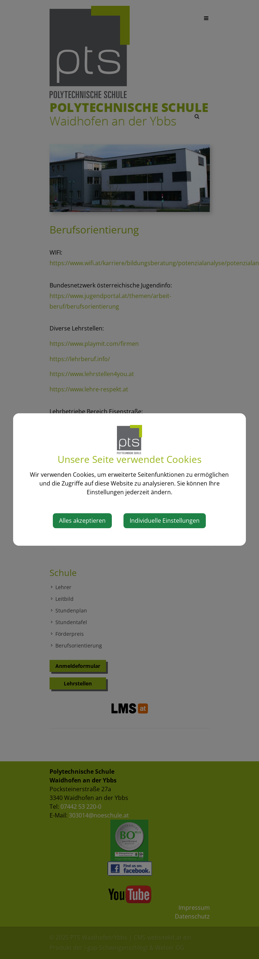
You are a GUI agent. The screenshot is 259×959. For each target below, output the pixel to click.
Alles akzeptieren (82, 521)
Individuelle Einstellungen (165, 521)
